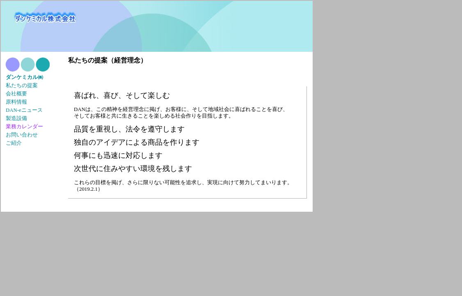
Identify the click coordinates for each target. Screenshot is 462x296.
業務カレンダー (24, 126)
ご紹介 (14, 143)
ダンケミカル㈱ (24, 77)
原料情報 (16, 102)
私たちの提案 (22, 85)
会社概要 (16, 94)
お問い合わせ (22, 135)
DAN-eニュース (24, 110)
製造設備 (16, 118)
